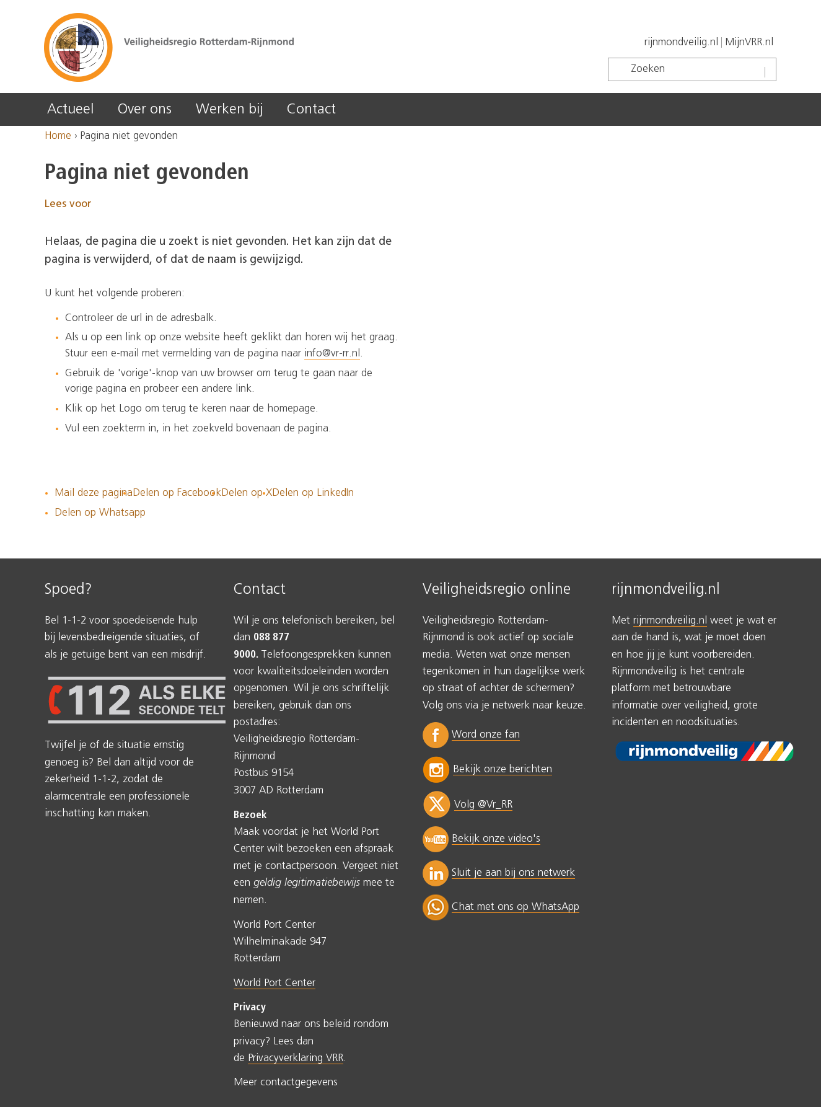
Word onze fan (486, 735)
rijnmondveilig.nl (681, 42)
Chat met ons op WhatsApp (515, 907)
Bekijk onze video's (496, 839)
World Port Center (274, 983)
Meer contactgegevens (286, 1082)
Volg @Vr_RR (483, 805)
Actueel (70, 109)
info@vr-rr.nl (332, 353)
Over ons (145, 109)
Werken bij (229, 109)
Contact (311, 109)
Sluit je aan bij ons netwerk (513, 873)
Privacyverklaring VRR (295, 1058)
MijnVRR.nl (749, 42)
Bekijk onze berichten (502, 769)
